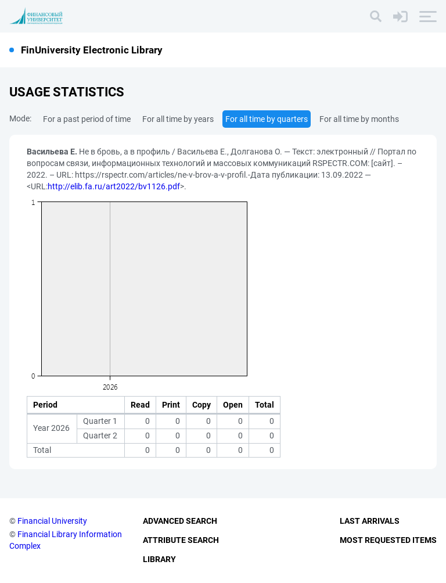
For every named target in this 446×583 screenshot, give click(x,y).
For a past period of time (87, 119)
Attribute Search (181, 540)
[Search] (376, 16)
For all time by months (359, 119)
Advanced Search (180, 521)
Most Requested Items (388, 540)
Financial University (52, 521)
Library (159, 559)
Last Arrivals (370, 521)
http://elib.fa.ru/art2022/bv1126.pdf (114, 186)
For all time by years (178, 119)
